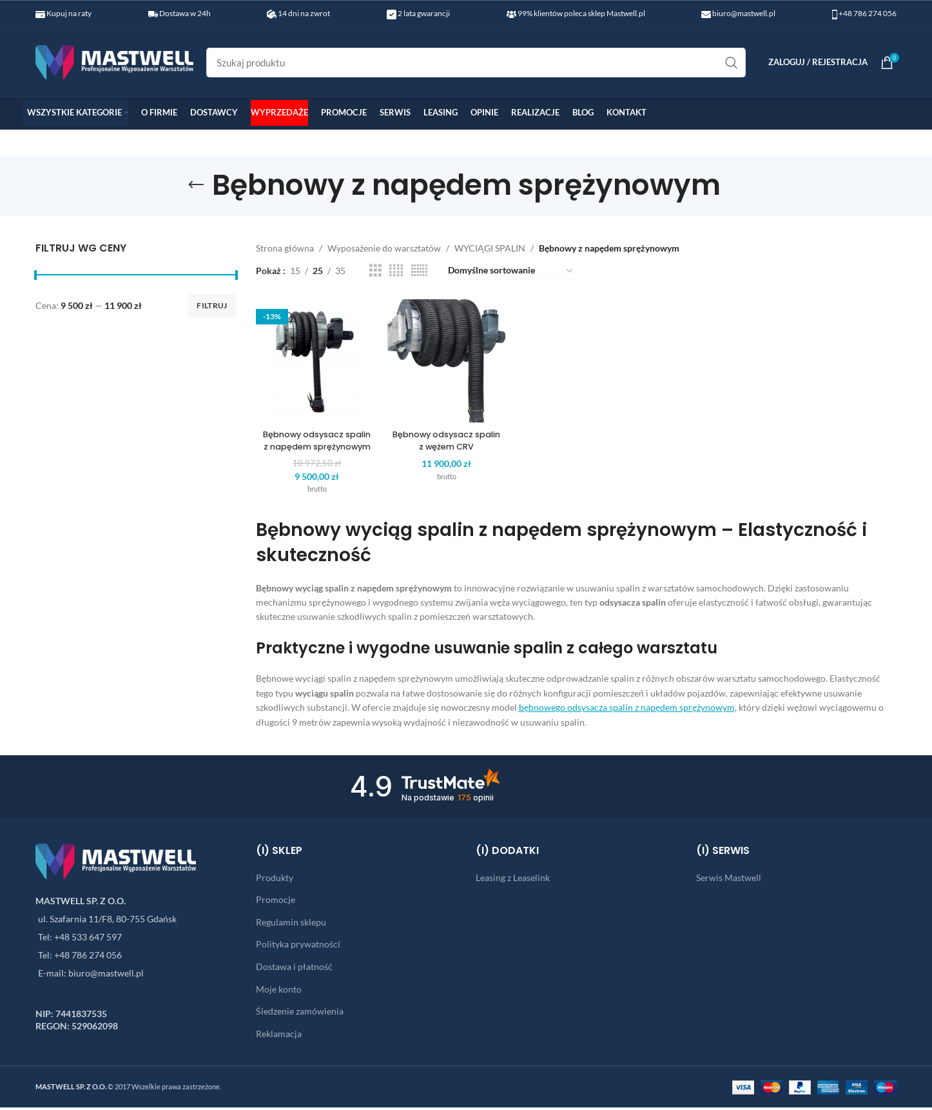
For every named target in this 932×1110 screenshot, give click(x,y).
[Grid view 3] (375, 271)
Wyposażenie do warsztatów (384, 248)
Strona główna (285, 248)
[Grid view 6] (419, 271)
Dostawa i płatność (294, 969)
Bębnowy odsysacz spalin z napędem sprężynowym (311, 436)
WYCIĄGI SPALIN (489, 248)
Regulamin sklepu (291, 924)
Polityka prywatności (298, 946)
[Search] (476, 62)
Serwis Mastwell (728, 880)
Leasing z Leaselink (513, 880)
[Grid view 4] (396, 271)
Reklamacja (279, 1036)
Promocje (275, 902)
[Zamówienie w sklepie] (511, 271)
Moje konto (279, 991)
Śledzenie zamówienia (300, 1013)
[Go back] (196, 185)
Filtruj (212, 305)
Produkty (274, 880)
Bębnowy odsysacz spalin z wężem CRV (444, 430)
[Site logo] (114, 60)
